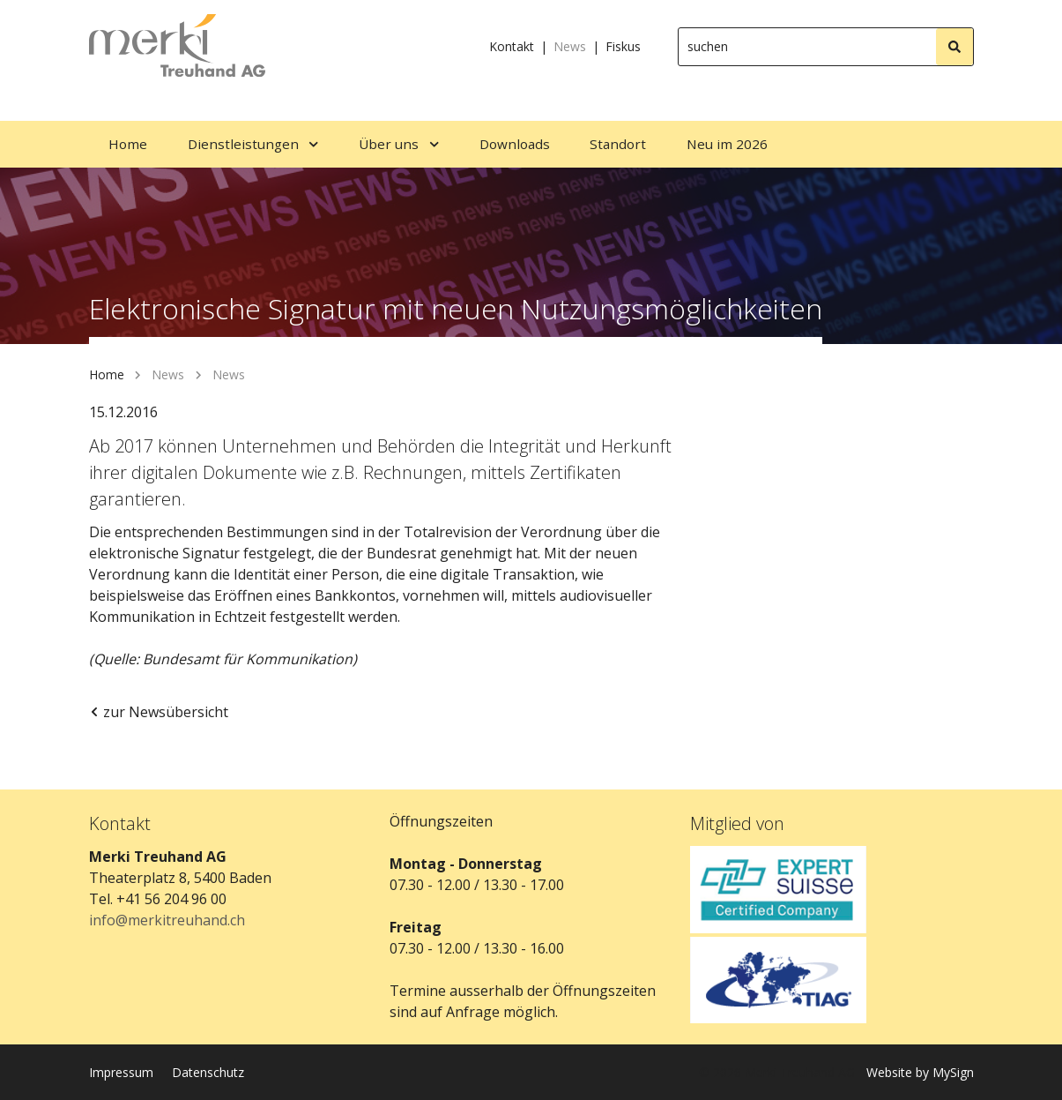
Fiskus (623, 46)
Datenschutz (208, 1072)
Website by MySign (920, 1072)
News (569, 46)
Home (106, 374)
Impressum (121, 1072)
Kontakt (511, 46)
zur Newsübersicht (158, 712)
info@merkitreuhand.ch (167, 920)
